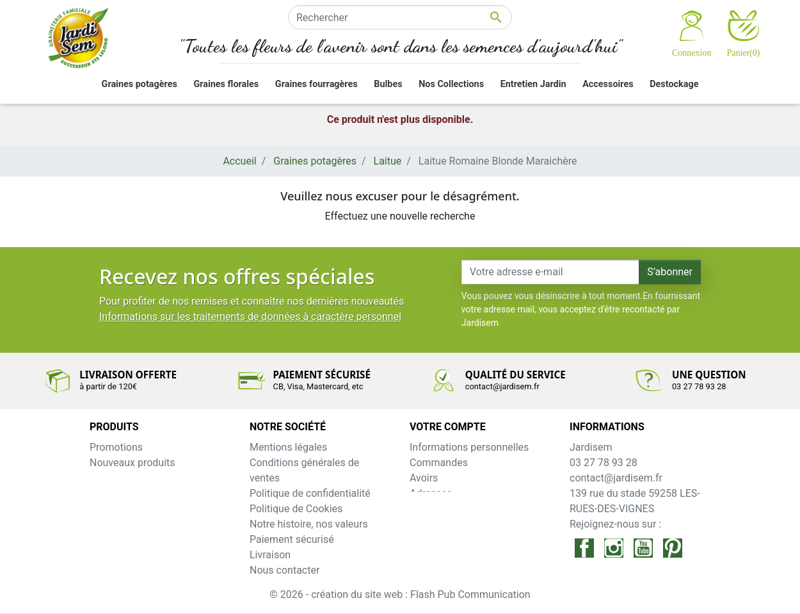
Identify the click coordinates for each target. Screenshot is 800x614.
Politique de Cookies (296, 509)
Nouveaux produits (132, 462)
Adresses (431, 493)
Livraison (270, 555)
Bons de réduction (451, 509)
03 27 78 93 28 (603, 462)
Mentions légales (288, 447)
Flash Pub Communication (470, 596)
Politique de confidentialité (310, 493)
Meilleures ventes (129, 478)
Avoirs (424, 478)
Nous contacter (284, 570)
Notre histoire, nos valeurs (309, 524)
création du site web (358, 596)
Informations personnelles (469, 447)
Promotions (116, 447)
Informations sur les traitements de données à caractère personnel (250, 317)
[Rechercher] (400, 17)
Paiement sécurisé (292, 539)
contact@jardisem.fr (616, 478)
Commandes (439, 462)
